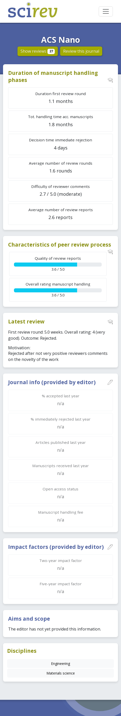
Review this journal (81, 51)
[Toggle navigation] (106, 11)
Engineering (60, 663)
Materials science (60, 673)
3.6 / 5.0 (57, 264)
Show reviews (38, 51)
